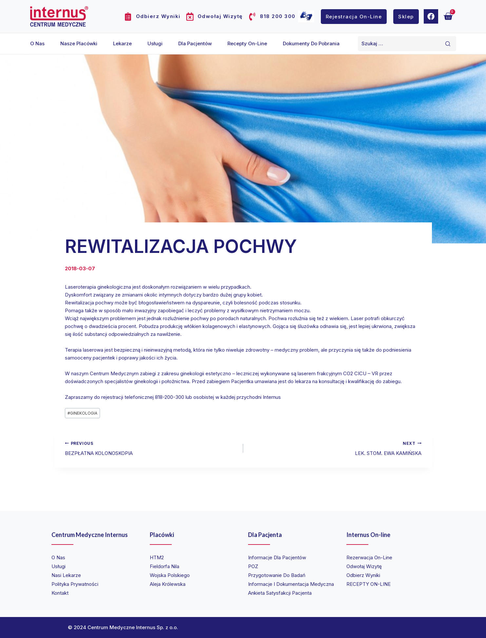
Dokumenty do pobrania (311, 43)
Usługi (155, 43)
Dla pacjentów (195, 43)
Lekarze (122, 43)
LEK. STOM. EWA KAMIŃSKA (334, 448)
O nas (37, 43)
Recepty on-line (247, 43)
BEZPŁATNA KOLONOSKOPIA (151, 448)
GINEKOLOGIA (82, 413)
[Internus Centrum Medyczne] (59, 16)
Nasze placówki (78, 43)
